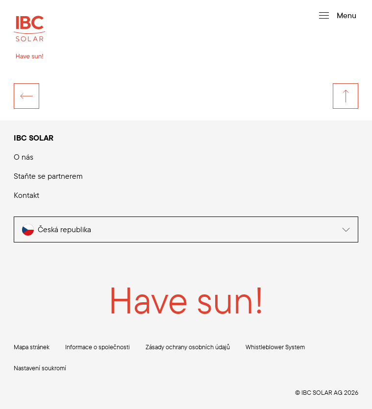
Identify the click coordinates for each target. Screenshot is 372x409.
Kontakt (26, 195)
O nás (23, 157)
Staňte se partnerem (48, 176)
